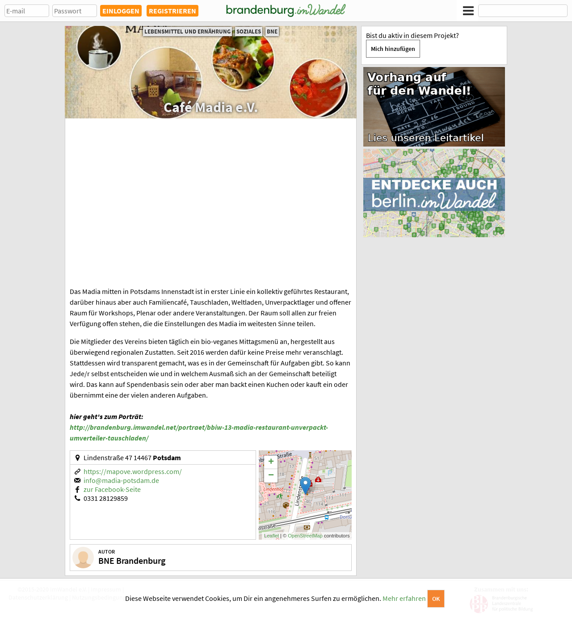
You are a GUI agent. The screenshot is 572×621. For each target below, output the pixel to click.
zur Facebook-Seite (112, 489)
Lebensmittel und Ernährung (187, 31)
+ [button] (271, 462)
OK (436, 599)
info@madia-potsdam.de (121, 480)
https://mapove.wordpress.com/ (133, 471)
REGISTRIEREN (172, 10)
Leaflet (271, 535)
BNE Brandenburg (131, 560)
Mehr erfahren (404, 598)
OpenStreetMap (305, 535)
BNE (272, 31)
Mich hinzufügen (393, 49)
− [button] (271, 476)
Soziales (248, 31)
